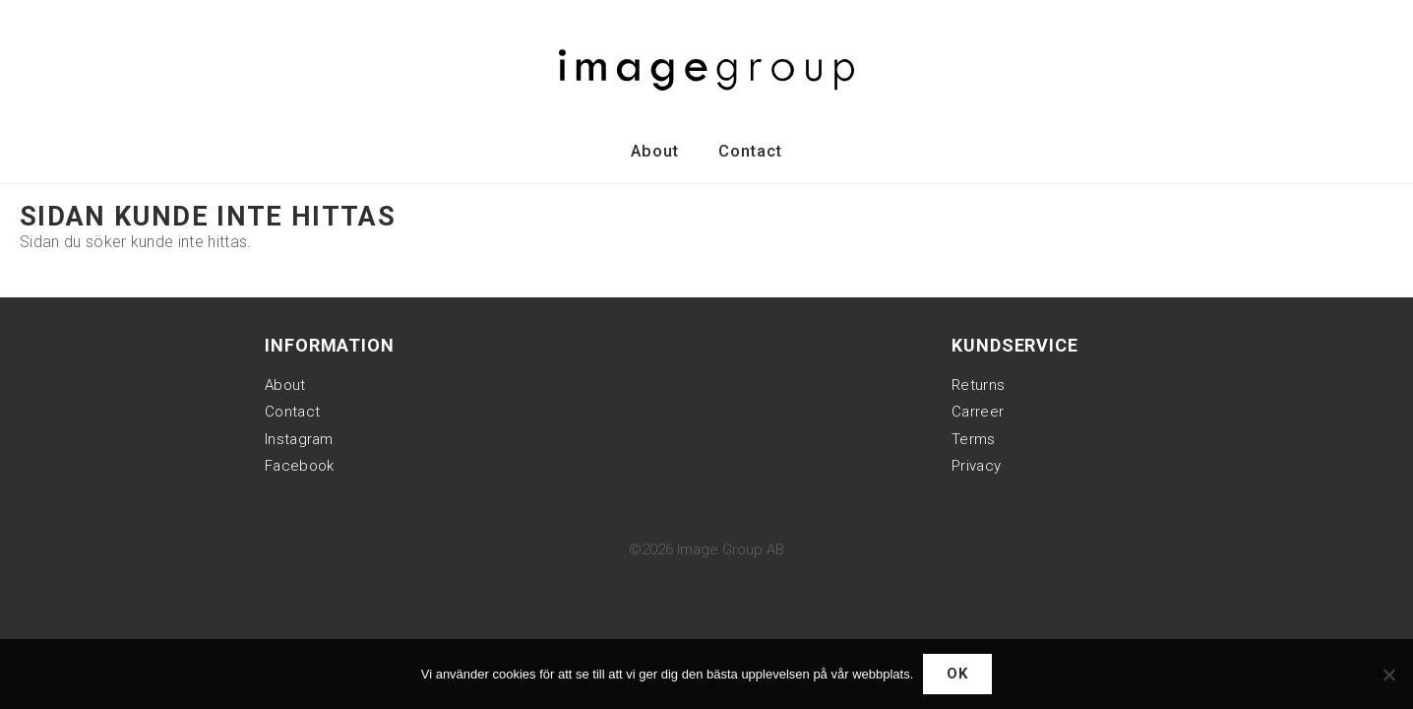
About (655, 151)
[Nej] (1388, 674)
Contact (750, 151)
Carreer (978, 411)
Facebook (299, 466)
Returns (978, 385)
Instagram (299, 439)
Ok (958, 673)
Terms (974, 439)
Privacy (976, 466)
